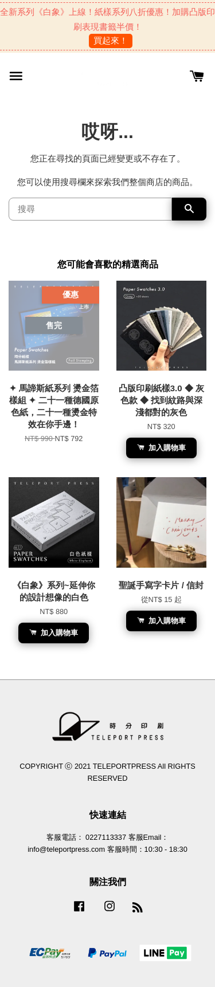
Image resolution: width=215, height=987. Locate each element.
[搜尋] (90, 209)
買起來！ (110, 40)
